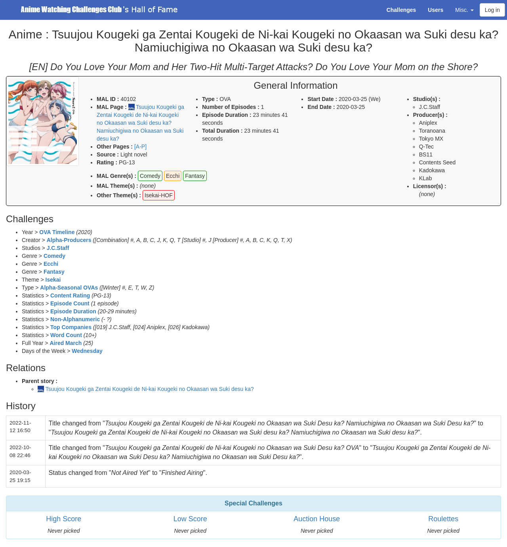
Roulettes (443, 519)
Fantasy (54, 272)
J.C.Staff (58, 248)
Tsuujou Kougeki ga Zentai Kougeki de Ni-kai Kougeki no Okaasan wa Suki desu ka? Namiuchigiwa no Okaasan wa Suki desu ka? (140, 123)
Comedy (54, 256)
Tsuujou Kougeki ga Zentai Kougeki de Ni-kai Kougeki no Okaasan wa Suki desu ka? (150, 389)
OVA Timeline (56, 232)
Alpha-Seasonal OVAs (69, 287)
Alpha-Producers (69, 240)
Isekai (53, 279)
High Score (63, 519)
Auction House (317, 519)
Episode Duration (73, 311)
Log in (492, 10)
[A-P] (140, 146)
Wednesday (87, 351)
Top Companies (70, 327)
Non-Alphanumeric (75, 319)
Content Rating (70, 295)
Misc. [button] (464, 10)
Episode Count (70, 303)
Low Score (190, 519)
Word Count (66, 335)
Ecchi (51, 264)
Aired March (66, 343)
